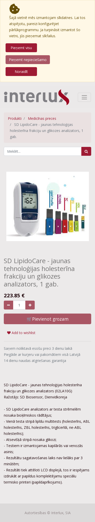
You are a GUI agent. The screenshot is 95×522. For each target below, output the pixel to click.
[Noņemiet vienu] (8, 305)
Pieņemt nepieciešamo (28, 59)
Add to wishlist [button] (21, 332)
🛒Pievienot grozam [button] (48, 319)
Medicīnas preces (42, 118)
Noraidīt (21, 71)
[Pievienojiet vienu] (30, 305)
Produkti (15, 118)
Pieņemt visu (21, 47)
